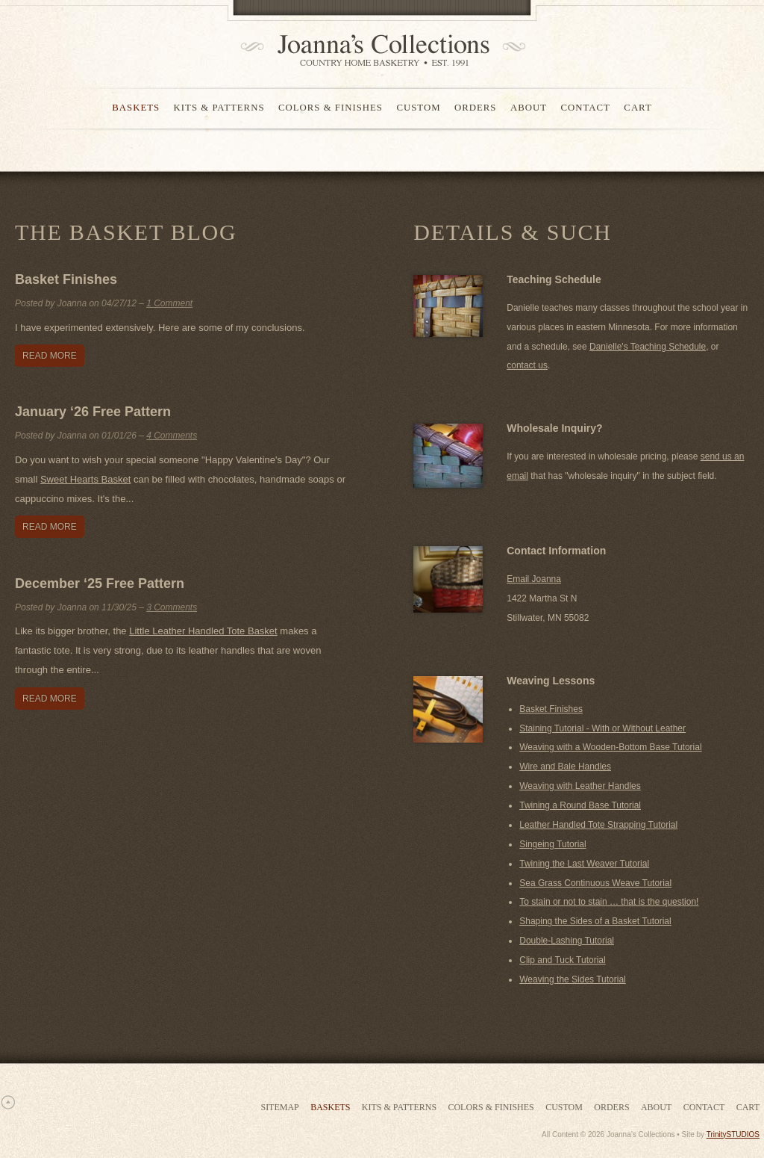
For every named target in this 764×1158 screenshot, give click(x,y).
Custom (418, 107)
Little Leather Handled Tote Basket (203, 631)
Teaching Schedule (554, 279)
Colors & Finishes (330, 107)
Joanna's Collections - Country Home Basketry (378, 50)
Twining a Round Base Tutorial (580, 805)
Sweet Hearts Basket (85, 479)
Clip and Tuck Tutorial (562, 960)
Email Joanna (534, 579)
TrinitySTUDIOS (733, 1134)
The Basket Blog (126, 232)
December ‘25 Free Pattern (99, 583)
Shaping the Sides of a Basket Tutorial (595, 921)
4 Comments (171, 435)
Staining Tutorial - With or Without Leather (602, 728)
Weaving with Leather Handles (580, 786)
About (528, 107)
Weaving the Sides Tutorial (572, 979)
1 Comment (169, 303)
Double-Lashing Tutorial (566, 940)
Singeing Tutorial (552, 844)
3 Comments (171, 607)
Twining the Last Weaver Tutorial (584, 863)
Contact (585, 107)
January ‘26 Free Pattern (93, 411)
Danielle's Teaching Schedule (647, 346)
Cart (637, 107)
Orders (475, 107)
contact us (527, 365)
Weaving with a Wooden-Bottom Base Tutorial (610, 747)
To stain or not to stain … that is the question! (608, 902)
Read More (49, 355)
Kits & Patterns (219, 107)
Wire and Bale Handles (565, 766)
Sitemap (279, 1107)
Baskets (136, 107)
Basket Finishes (66, 279)
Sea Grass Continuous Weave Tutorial (595, 883)
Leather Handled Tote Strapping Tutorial (598, 825)
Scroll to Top (7, 1101)
